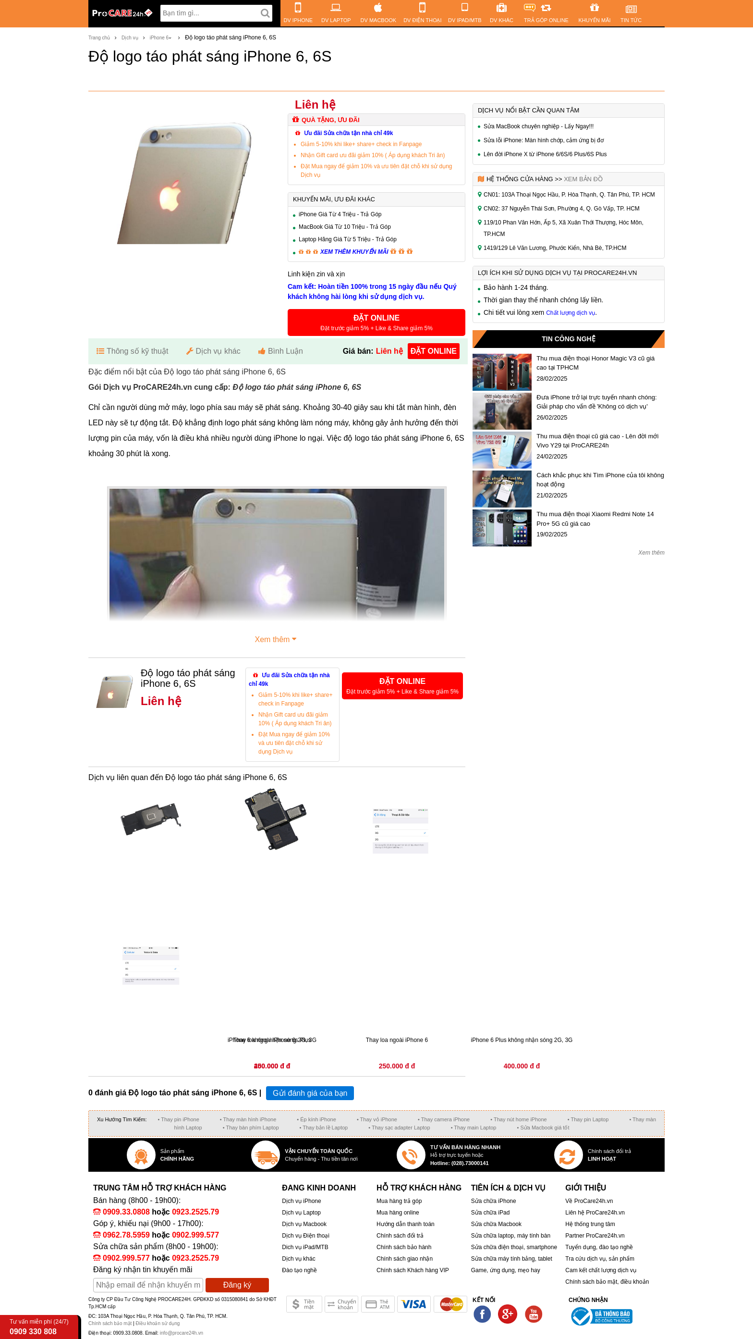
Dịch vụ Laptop (301, 1212)
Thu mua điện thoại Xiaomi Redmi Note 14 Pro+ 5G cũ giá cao (595, 518)
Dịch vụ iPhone (301, 1201)
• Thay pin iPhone (178, 1119)
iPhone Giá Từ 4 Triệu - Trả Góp (340, 214)
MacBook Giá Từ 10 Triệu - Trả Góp (345, 226)
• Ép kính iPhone (316, 1119)
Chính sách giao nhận (404, 1258)
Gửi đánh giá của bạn (310, 1093)
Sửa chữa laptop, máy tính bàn (510, 1235)
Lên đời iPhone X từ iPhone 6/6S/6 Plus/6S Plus (545, 154)
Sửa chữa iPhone (493, 1201)
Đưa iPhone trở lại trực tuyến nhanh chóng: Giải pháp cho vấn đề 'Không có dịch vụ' (596, 402)
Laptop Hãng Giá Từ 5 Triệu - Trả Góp (348, 239)
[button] (376, 322)
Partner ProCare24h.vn (594, 1235)
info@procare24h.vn (181, 1333)
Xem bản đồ (583, 179)
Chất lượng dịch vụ (570, 313)
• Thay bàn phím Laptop (251, 1127)
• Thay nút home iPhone (518, 1119)
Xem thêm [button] (277, 638)
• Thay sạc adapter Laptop (399, 1127)
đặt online (434, 351)
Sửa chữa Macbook (496, 1224)
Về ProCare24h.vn (589, 1201)
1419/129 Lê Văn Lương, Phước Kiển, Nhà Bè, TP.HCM (555, 248)
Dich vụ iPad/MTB (305, 1247)
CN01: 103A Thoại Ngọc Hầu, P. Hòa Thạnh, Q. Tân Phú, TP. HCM (569, 194)
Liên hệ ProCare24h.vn (595, 1212)
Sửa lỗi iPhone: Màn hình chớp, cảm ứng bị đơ (544, 140)
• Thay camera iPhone (444, 1119)
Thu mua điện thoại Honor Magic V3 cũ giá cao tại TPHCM (595, 363)
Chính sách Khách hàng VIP (412, 1270)
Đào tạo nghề (299, 1270)
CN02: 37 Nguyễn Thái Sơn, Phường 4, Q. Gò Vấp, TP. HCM (562, 208)
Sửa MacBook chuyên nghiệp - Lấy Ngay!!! (539, 126)
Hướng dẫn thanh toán (405, 1224)
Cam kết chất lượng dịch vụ (600, 1270)
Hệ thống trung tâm (590, 1224)
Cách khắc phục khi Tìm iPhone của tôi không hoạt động (600, 479)
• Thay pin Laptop (588, 1119)
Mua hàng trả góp (399, 1201)
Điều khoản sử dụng (158, 1323)
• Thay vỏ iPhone (377, 1119)
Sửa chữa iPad (490, 1212)
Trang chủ (99, 37)
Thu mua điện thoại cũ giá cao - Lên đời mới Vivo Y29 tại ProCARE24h (597, 441)
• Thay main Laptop (474, 1127)
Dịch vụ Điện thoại (305, 1235)
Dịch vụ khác (298, 1258)
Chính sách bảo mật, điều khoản (607, 1281)
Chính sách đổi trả (400, 1235)
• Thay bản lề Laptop (324, 1127)
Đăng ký (237, 1285)
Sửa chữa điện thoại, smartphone (514, 1247)
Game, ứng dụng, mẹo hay (505, 1270)
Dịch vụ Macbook (304, 1224)
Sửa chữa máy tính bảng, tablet (511, 1258)
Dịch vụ (129, 37)
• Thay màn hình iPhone (248, 1119)
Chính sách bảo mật (110, 1323)
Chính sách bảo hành (403, 1247)
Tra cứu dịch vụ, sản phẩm (599, 1258)
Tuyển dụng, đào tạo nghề (599, 1247)
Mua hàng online (397, 1212)
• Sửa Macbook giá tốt (543, 1127)
